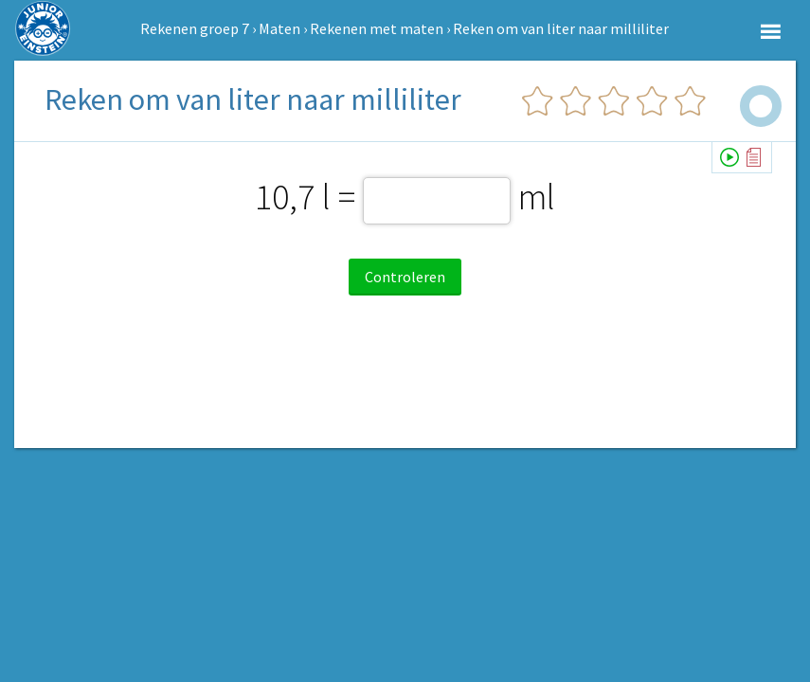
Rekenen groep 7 (194, 28)
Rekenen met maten (376, 28)
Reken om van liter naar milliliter (561, 28)
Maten (279, 28)
